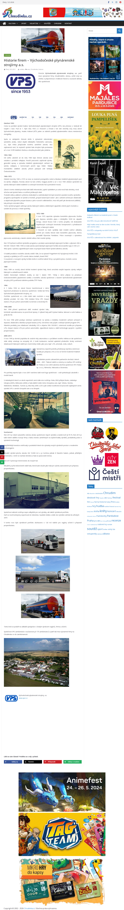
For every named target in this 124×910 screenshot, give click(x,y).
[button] (17, 23)
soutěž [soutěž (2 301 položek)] (92, 529)
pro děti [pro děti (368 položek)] (97, 521)
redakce (22, 69)
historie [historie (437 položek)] (103, 502)
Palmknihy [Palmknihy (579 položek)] (101, 516)
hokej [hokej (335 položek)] (108, 502)
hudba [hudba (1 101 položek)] (100, 506)
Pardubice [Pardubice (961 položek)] (112, 515)
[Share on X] (33, 762)
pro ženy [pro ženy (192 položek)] (103, 521)
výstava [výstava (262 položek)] (99, 534)
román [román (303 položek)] (109, 524)
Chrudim (57, 23)
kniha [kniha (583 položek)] (96, 511)
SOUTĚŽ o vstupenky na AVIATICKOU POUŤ (102, 230)
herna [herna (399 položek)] (96, 502)
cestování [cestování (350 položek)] (99, 493)
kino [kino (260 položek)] (92, 511)
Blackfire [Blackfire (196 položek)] (92, 493)
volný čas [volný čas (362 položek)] (111, 529)
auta (28, 69)
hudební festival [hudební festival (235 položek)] (109, 506)
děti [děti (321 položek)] (105, 498)
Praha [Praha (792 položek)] (90, 520)
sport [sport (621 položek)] (100, 529)
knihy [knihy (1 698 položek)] (103, 511)
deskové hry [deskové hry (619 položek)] (93, 497)
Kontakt (68, 23)
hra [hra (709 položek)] (112, 501)
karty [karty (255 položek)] (88, 511)
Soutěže (47, 23)
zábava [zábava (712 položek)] (106, 533)
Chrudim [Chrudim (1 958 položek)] (109, 493)
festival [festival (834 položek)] (116, 497)
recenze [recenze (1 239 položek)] (116, 520)
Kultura (12, 23)
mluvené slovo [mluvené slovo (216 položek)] (91, 516)
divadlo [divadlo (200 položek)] (102, 498)
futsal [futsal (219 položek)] (92, 502)
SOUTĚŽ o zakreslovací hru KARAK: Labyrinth (103, 237)
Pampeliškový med (93, 234)
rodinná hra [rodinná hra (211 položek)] (93, 524)
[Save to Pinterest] (53, 762)
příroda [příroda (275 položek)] (108, 521)
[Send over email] (72, 762)
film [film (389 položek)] (88, 502)
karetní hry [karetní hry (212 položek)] (118, 506)
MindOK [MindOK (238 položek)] (118, 511)
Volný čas (34, 23)
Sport (23, 23)
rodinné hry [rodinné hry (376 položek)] (102, 524)
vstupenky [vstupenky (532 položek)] (92, 533)
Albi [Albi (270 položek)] (88, 493)
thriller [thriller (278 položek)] (105, 529)
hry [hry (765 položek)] (94, 506)
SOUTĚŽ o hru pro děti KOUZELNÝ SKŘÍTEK (102, 221)
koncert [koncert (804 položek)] (111, 511)
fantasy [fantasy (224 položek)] (109, 498)
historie (41, 69)
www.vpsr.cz (23, 698)
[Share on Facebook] (13, 762)
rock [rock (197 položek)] (88, 524)
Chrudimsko (34, 69)
